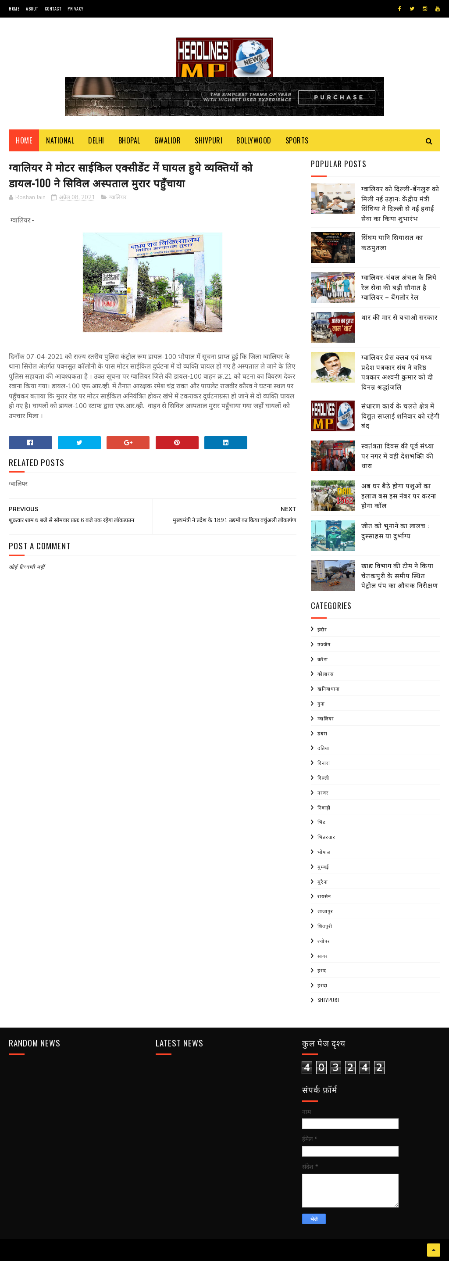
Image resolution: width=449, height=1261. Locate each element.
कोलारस (325, 673)
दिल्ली (323, 777)
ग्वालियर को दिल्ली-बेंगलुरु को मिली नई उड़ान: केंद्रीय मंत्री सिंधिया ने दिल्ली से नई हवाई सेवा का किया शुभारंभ (400, 203)
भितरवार (326, 836)
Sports (297, 140)
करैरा (322, 659)
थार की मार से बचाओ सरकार (399, 317)
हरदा (322, 985)
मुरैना (322, 881)
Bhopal (129, 140)
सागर (322, 955)
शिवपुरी (324, 925)
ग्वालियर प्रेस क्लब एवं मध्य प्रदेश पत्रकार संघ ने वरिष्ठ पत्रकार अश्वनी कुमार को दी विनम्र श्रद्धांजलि (397, 371)
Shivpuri (208, 140)
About (32, 8)
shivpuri (328, 999)
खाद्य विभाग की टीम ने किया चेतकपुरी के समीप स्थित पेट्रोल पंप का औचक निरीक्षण (399, 575)
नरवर (323, 792)
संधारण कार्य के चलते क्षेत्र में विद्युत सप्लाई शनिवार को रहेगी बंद (400, 415)
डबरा (322, 733)
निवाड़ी (324, 807)
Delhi (96, 140)
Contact (53, 8)
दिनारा (323, 762)
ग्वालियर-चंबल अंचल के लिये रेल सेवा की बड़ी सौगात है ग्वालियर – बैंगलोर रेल (399, 286)
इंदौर (322, 629)
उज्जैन (324, 644)
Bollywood (253, 140)
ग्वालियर (117, 197)
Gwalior (167, 140)
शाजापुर (325, 910)
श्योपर (323, 940)
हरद (321, 970)
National (60, 140)
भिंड (321, 821)
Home (14, 8)
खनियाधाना (328, 688)
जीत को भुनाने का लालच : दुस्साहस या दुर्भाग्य (395, 530)
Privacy (76, 8)
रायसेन (324, 895)
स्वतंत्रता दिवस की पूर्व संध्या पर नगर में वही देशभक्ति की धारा (397, 455)
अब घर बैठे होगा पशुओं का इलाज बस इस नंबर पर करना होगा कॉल (398, 495)
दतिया (323, 747)
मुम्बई (323, 866)
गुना (321, 703)
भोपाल (324, 851)
